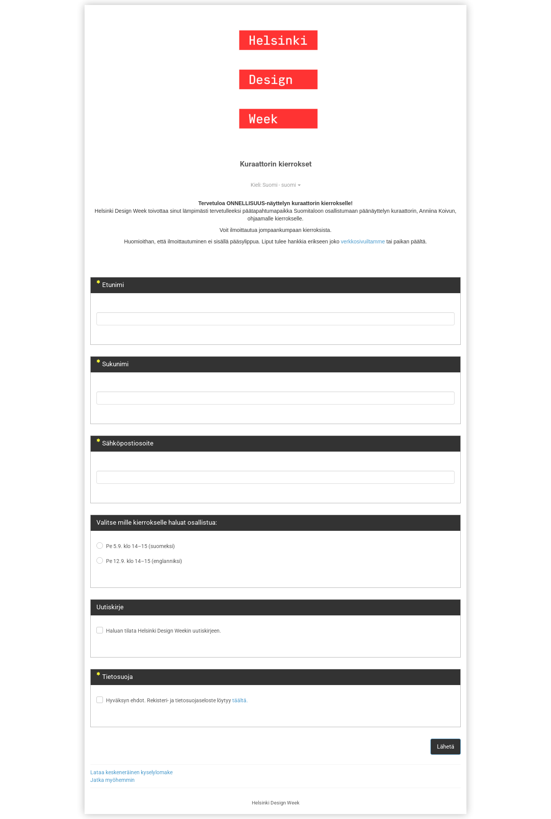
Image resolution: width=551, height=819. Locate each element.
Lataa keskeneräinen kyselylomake (131, 772)
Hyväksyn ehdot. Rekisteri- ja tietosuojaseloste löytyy (177, 700)
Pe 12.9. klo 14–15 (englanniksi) (144, 561)
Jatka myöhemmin (112, 780)
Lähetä (445, 746)
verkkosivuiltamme (363, 241)
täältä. (240, 700)
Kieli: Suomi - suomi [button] (276, 185)
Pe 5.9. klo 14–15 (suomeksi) (140, 546)
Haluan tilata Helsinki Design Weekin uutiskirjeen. (163, 631)
